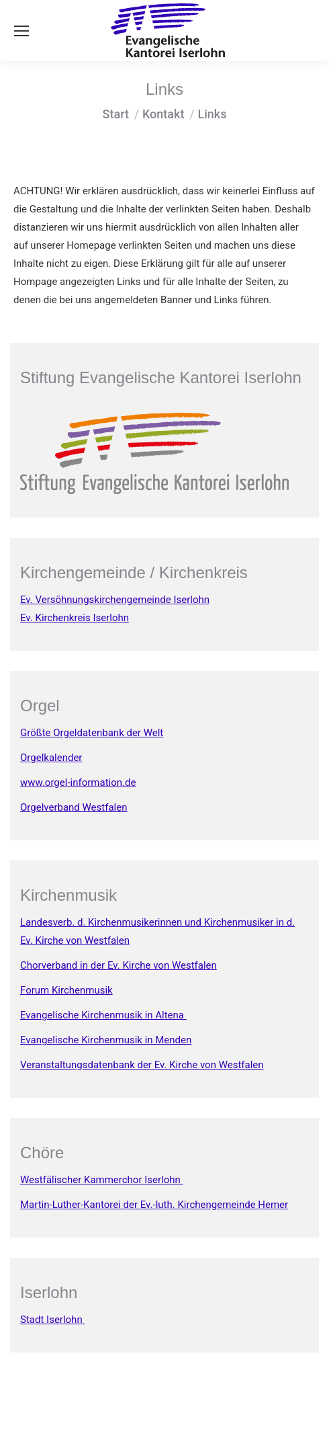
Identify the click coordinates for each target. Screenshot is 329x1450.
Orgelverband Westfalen (74, 807)
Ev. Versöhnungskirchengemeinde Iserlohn (114, 600)
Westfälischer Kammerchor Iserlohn (101, 1180)
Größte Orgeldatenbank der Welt (91, 733)
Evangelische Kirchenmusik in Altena (103, 1015)
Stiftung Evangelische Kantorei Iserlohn (160, 377)
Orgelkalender (51, 758)
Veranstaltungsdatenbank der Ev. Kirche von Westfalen (142, 1065)
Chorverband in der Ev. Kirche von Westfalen (118, 965)
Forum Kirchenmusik (66, 990)
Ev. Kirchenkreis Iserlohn (74, 618)
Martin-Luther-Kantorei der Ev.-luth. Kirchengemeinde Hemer (154, 1205)
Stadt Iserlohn (52, 1320)
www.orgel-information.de (78, 782)
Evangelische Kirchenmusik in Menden (105, 1040)
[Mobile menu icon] (21, 31)
